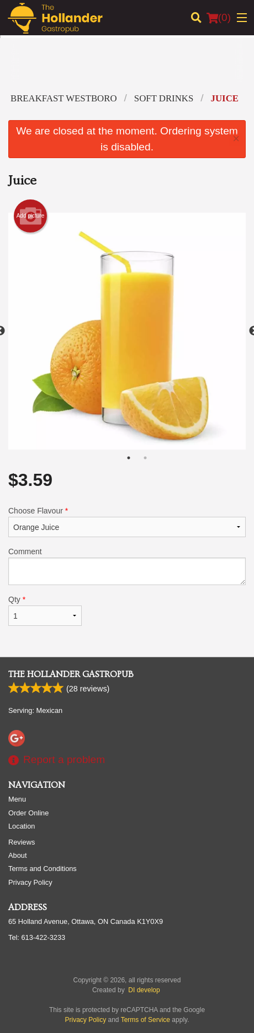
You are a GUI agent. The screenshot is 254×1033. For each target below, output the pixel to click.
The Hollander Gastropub (71, 675)
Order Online (28, 813)
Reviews (21, 843)
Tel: (36, 938)
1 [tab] (128, 457)
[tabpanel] (127, 331)
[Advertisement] (124, 68)
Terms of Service (145, 1020)
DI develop (144, 990)
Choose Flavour (127, 521)
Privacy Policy (30, 883)
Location (21, 827)
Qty (45, 610)
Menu (17, 800)
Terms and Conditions (42, 869)
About (17, 856)
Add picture (31, 215)
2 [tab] (145, 457)
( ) (219, 17)
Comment (127, 566)
